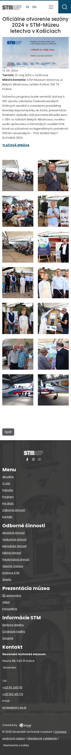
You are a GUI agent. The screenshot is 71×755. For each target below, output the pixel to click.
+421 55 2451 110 (12, 687)
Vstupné (7, 638)
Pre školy (8, 503)
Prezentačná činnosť (16, 559)
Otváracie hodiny (13, 631)
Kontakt (7, 517)
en (34, 7)
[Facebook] (27, 459)
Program (8, 497)
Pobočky (7, 490)
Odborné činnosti (13, 510)
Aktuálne (8, 477)
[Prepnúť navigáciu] (51, 7)
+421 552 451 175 (12, 694)
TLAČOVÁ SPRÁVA (15, 145)
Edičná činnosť (11, 553)
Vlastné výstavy (12, 566)
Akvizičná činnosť (13, 533)
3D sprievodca (11, 595)
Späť (8, 432)
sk (27, 7)
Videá (6, 602)
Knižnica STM (10, 573)
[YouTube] (39, 459)
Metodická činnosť (14, 546)
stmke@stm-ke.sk (14, 707)
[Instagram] (33, 459)
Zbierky (7, 579)
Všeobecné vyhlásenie (42, 738)
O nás (6, 483)
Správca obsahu (13, 625)
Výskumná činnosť (14, 539)
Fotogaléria (9, 609)
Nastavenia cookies (16, 745)
